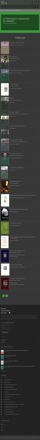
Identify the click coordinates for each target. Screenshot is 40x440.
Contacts (3, 342)
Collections (8, 10)
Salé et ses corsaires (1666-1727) (11, 361)
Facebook (3, 424)
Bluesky (2, 427)
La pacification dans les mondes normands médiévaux (16, 350)
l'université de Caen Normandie (30, 315)
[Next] (6, 295)
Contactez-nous (5, 332)
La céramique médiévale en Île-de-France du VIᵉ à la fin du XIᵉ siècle (19, 366)
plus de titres (4, 371)
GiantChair (29, 437)
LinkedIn (3, 430)
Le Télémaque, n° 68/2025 (10, 355)
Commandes (3, 340)
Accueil (3, 10)
